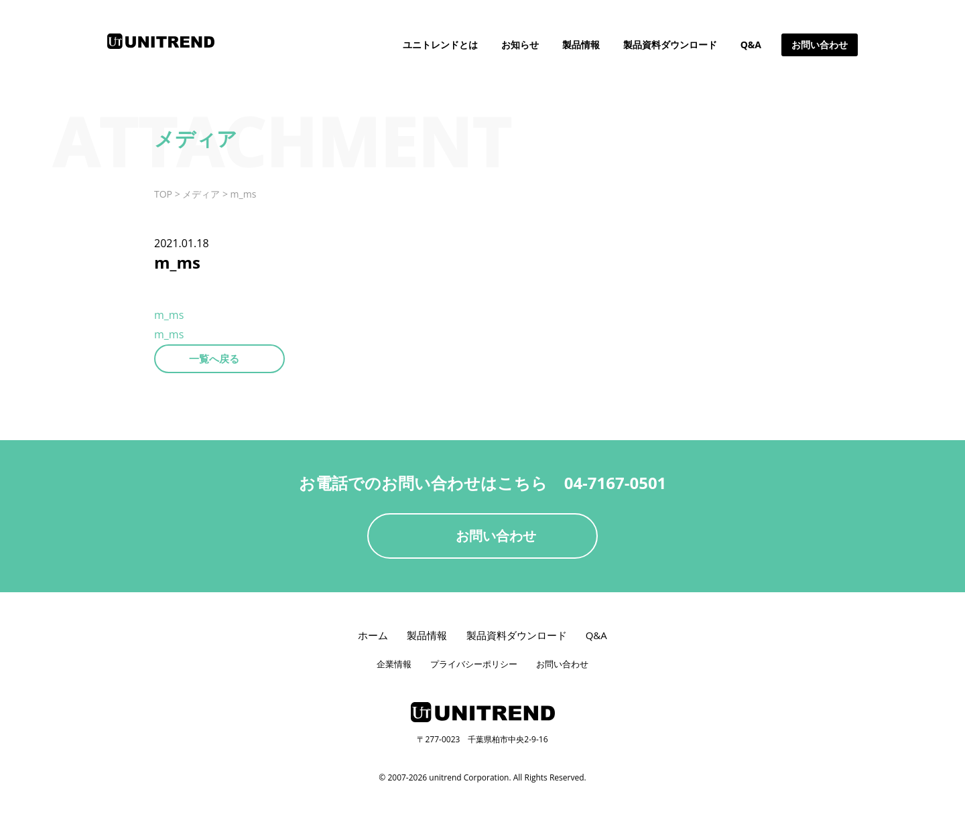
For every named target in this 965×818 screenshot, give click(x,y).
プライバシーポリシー (473, 664)
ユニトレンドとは (440, 44)
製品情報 (581, 44)
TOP (163, 194)
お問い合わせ (819, 44)
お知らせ (520, 44)
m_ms (169, 315)
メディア (201, 194)
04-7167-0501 (615, 483)
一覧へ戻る (214, 358)
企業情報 (394, 664)
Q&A (751, 44)
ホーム (373, 635)
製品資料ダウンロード (670, 44)
